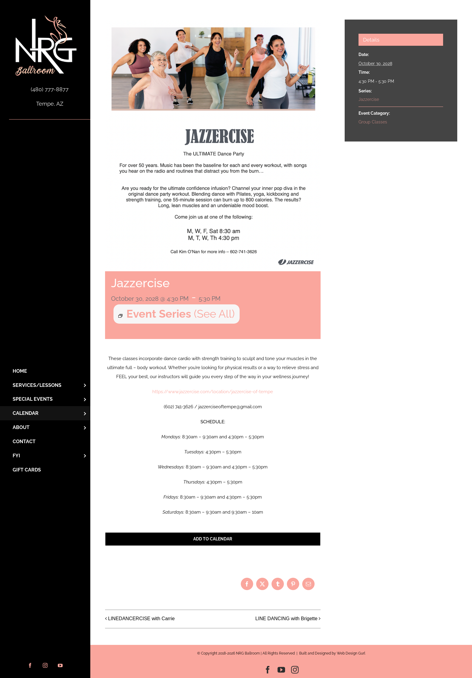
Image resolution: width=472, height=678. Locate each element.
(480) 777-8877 (50, 89)
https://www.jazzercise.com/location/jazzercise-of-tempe (212, 391)
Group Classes (373, 122)
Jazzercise (369, 99)
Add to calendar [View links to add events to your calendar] (212, 538)
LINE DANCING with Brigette (286, 618)
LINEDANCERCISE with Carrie (141, 618)
